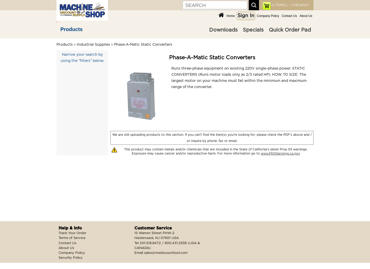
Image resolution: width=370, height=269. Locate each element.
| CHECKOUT (299, 5)
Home (231, 16)
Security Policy (71, 258)
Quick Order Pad (290, 30)
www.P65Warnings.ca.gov (280, 153)
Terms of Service (72, 238)
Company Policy (268, 16)
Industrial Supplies (93, 44)
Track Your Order (72, 233)
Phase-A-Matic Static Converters (143, 44)
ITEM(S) (279, 5)
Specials (253, 30)
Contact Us (289, 16)
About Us (306, 16)
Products (71, 29)
